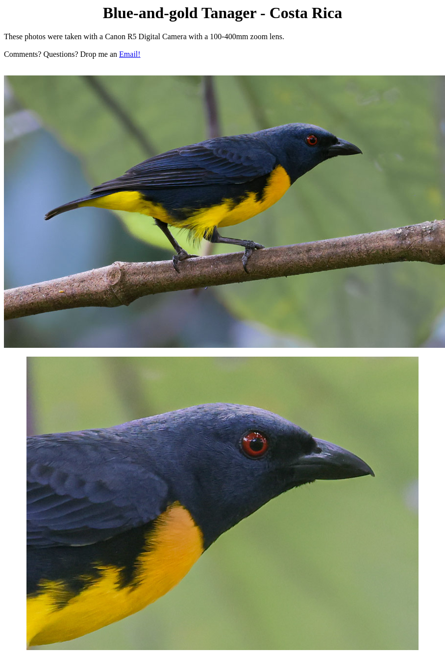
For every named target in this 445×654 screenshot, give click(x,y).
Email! (130, 54)
